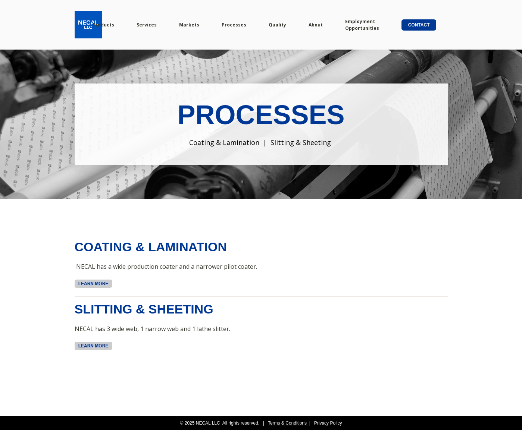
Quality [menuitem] (277, 25)
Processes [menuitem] (234, 25)
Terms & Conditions (287, 423)
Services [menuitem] (147, 25)
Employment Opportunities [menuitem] (362, 24)
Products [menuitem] (103, 25)
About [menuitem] (316, 25)
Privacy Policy (328, 423)
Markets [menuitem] (189, 25)
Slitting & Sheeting (301, 142)
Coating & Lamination (224, 142)
